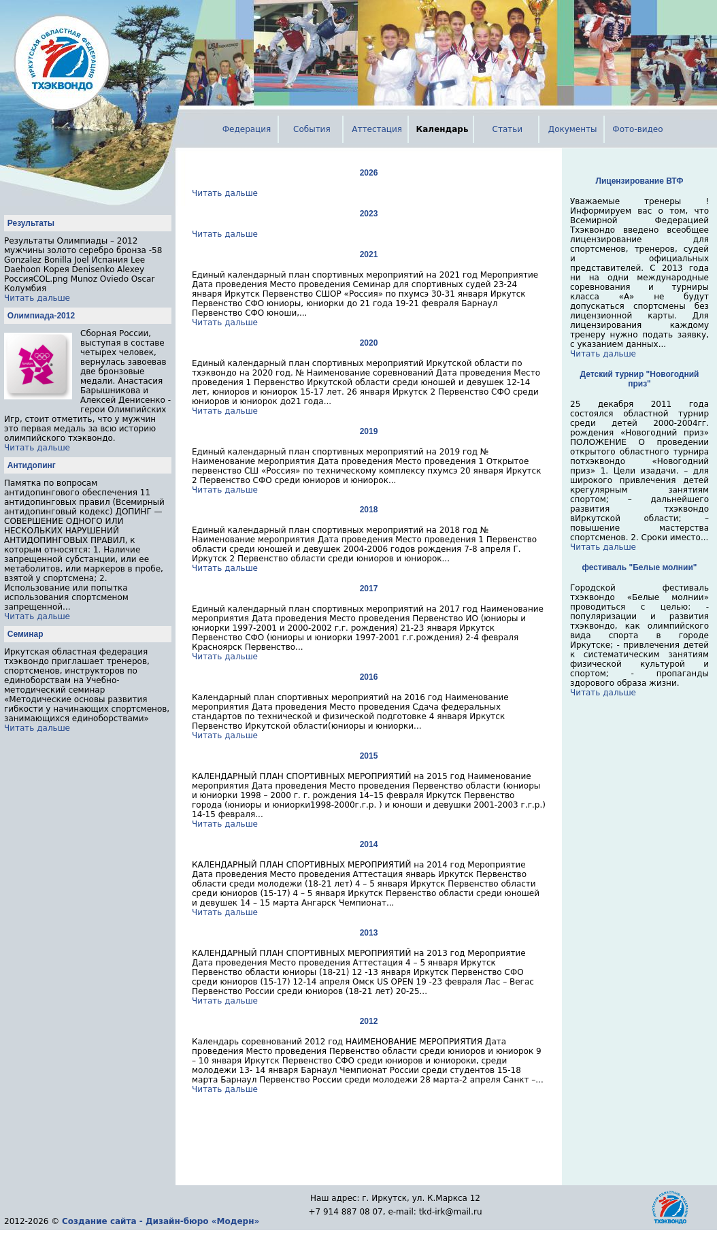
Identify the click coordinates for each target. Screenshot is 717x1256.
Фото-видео (637, 129)
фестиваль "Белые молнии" (639, 567)
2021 (369, 254)
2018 (369, 509)
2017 (369, 588)
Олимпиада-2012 (41, 315)
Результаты (30, 223)
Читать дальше (37, 298)
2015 (369, 756)
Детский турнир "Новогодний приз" (639, 379)
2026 (369, 173)
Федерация (246, 129)
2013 (369, 933)
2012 (369, 1021)
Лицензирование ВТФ (640, 181)
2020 (369, 343)
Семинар (25, 634)
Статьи (508, 129)
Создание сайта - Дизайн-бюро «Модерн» (160, 1221)
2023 (369, 213)
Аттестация (377, 129)
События (312, 129)
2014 (369, 844)
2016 (369, 677)
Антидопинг (31, 465)
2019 (369, 431)
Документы (572, 129)
